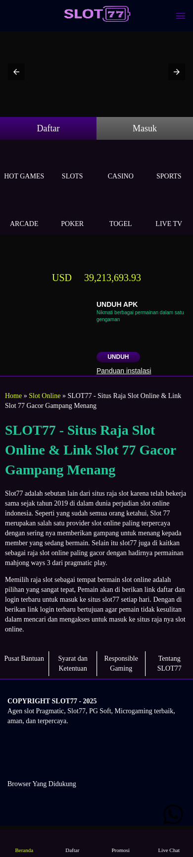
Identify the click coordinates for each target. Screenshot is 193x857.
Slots (73, 165)
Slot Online (44, 396)
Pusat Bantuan (24, 658)
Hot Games (24, 165)
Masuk (145, 128)
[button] (16, 71)
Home (13, 396)
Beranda (24, 843)
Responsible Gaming (121, 663)
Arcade (24, 212)
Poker (73, 212)
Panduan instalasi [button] (123, 371)
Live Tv (169, 212)
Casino (121, 165)
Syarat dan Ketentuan (73, 663)
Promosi (121, 843)
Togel (121, 212)
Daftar (48, 128)
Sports (169, 165)
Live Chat (169, 843)
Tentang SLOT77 (169, 663)
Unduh (118, 356)
